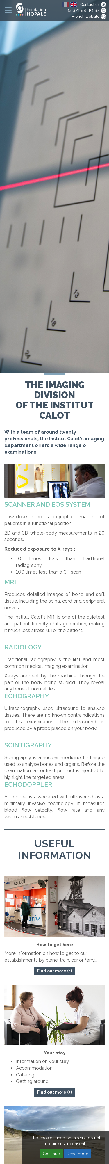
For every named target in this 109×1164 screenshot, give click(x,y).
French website (85, 16)
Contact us (89, 4)
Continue (51, 1153)
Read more (77, 1153)
